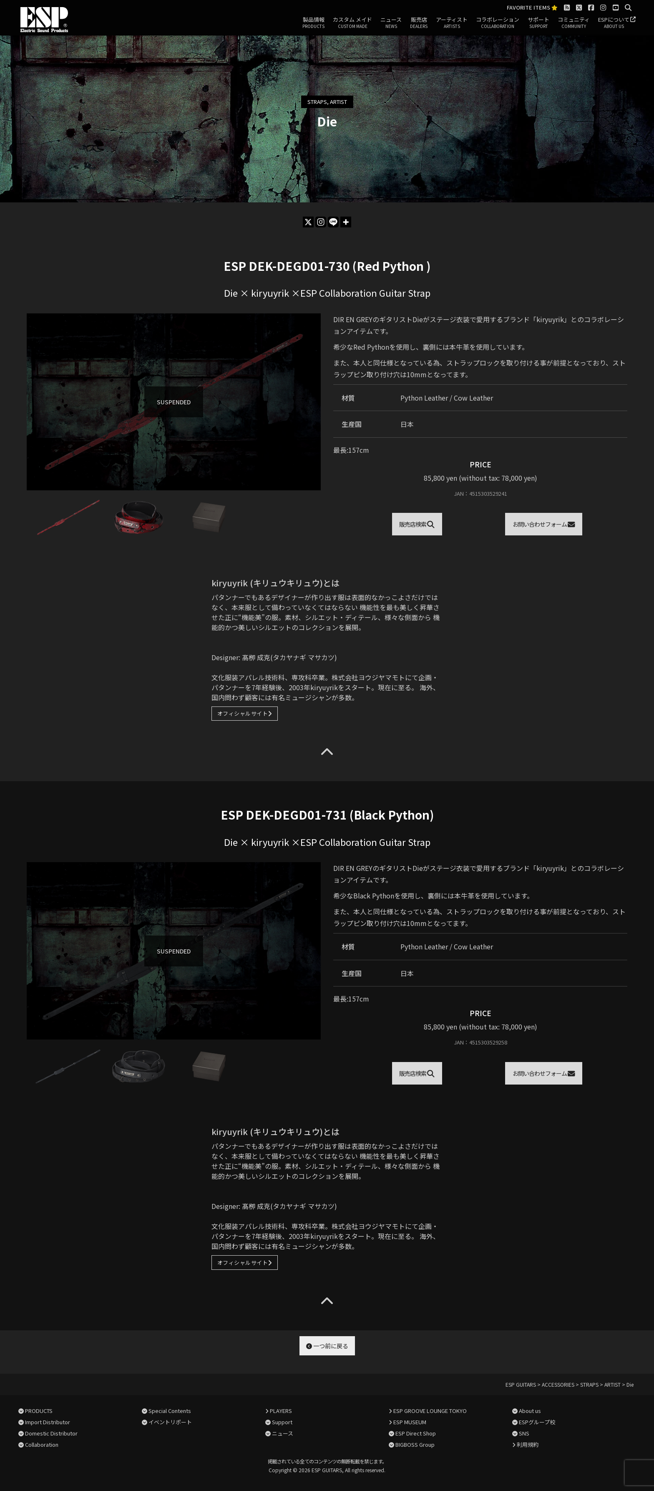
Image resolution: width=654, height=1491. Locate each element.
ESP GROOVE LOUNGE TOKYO (430, 1411)
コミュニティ (574, 22)
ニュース (391, 22)
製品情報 (313, 22)
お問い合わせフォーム (544, 524)
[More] (345, 222)
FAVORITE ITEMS (532, 8)
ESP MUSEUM (409, 1422)
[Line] (333, 222)
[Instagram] (320, 222)
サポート (538, 22)
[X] (308, 222)
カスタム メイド (352, 22)
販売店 (419, 22)
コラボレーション (497, 22)
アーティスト (452, 22)
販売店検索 (417, 524)
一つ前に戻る (327, 1346)
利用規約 (527, 1444)
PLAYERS (281, 1411)
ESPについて (613, 22)
